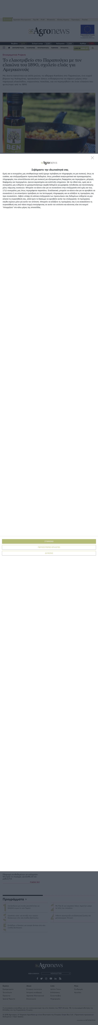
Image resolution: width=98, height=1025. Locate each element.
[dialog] (49, 512)
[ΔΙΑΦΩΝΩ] (93, 158)
